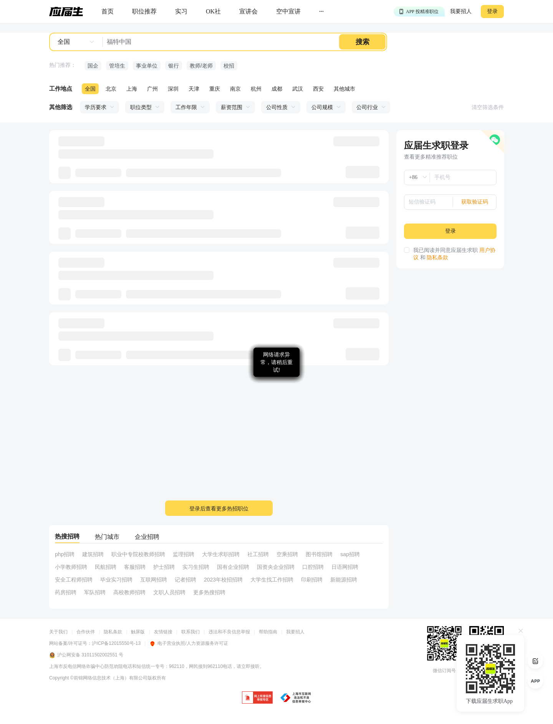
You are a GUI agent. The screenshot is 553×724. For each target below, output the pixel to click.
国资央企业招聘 (276, 567)
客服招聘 (135, 567)
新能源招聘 (343, 580)
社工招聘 (258, 554)
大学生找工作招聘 (271, 580)
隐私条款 (437, 257)
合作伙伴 (85, 632)
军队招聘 (95, 592)
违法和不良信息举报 (229, 632)
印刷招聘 (312, 580)
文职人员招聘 (169, 592)
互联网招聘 (153, 580)
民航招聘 (105, 567)
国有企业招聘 (233, 567)
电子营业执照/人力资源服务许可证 (188, 643)
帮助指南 (268, 632)
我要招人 (461, 11)
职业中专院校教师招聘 (138, 554)
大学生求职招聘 (221, 554)
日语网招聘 (344, 567)
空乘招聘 (287, 554)
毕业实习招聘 (116, 580)
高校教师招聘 (129, 592)
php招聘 (65, 554)
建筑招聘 (93, 554)
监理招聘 (183, 554)
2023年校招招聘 (223, 580)
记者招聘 (185, 580)
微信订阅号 (444, 670)
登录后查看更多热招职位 (218, 508)
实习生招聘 (195, 567)
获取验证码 (474, 202)
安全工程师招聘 (74, 580)
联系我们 (190, 632)
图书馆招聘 (319, 554)
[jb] (257, 698)
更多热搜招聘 (209, 592)
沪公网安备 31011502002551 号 (86, 655)
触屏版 (138, 632)
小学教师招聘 (71, 567)
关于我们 (58, 632)
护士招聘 (164, 567)
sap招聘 (350, 554)
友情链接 (163, 632)
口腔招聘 (313, 567)
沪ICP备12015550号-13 (116, 643)
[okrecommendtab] (213, 12)
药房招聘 (65, 592)
